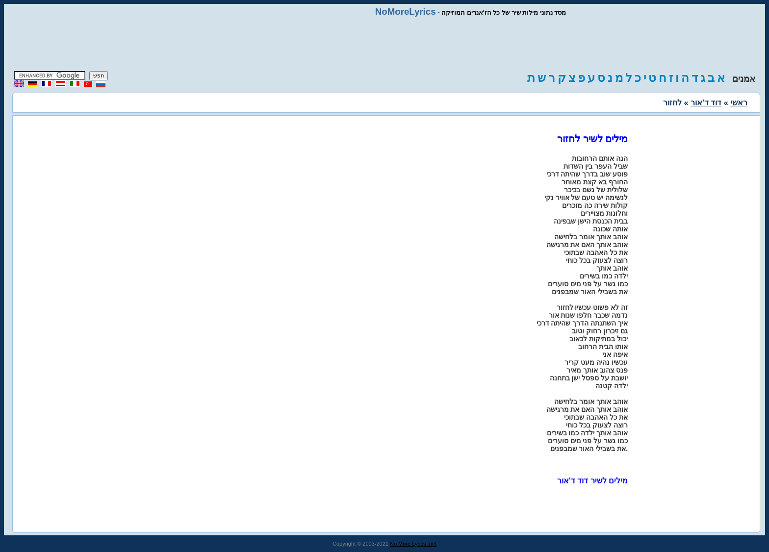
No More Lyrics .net (413, 544)
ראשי (738, 103)
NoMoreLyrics (405, 11)
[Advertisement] (384, 44)
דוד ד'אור (706, 103)
